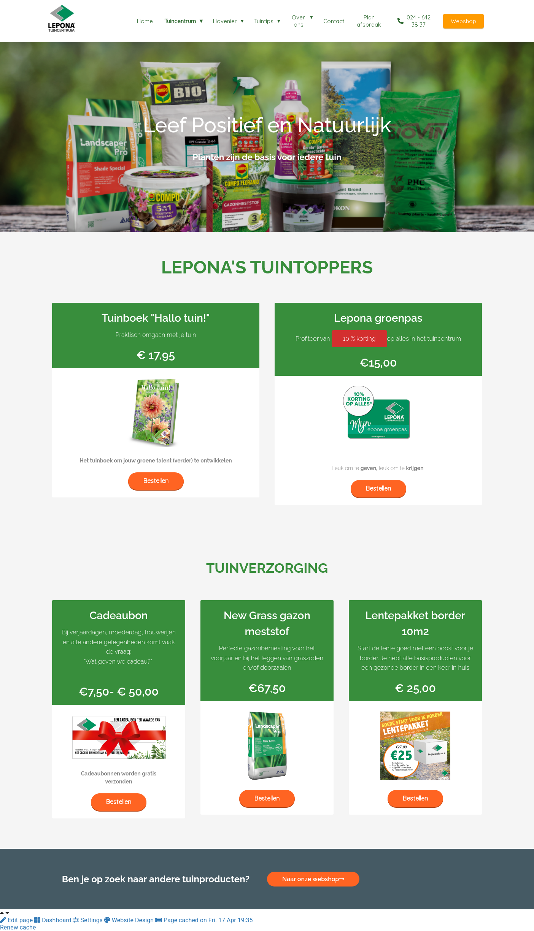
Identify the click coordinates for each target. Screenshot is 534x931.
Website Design (129, 920)
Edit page (17, 920)
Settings (88, 920)
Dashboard (53, 920)
